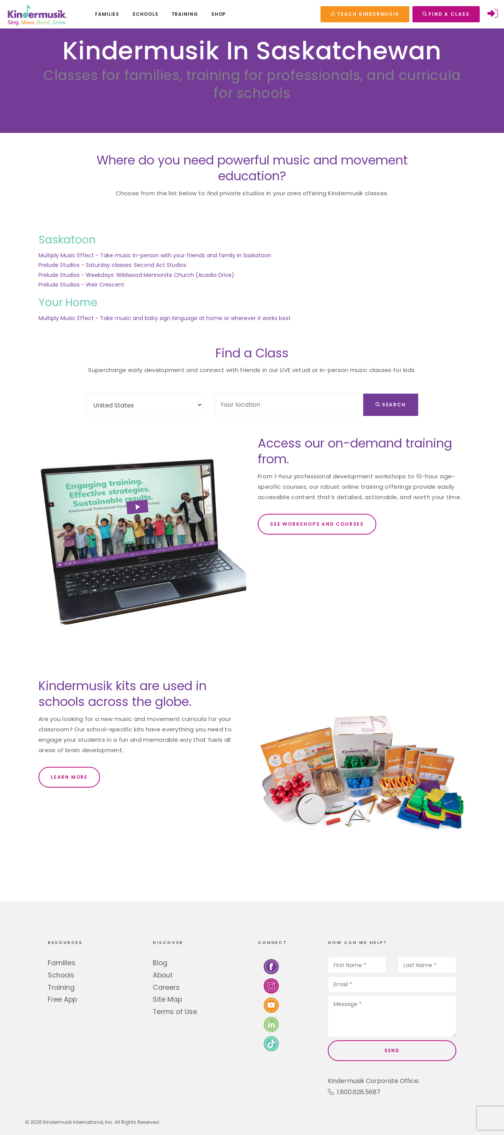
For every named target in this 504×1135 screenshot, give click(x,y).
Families (61, 962)
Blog (160, 962)
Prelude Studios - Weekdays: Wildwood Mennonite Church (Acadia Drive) (136, 275)
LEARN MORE (69, 777)
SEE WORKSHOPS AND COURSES (317, 524)
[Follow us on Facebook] (271, 966)
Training (61, 987)
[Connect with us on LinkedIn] (271, 1024)
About (163, 975)
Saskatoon (67, 239)
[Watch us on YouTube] (271, 1005)
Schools (61, 975)
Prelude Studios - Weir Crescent (81, 284)
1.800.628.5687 (354, 1092)
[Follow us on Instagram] (271, 985)
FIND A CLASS (446, 14)
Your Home (67, 302)
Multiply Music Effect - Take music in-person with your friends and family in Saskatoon (154, 255)
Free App (62, 999)
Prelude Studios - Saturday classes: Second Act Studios (112, 265)
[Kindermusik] (36, 14)
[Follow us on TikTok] (271, 1043)
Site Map (167, 999)
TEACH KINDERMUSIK (364, 14)
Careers (166, 987)
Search (390, 404)
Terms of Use (175, 1011)
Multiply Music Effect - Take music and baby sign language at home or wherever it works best (164, 318)
